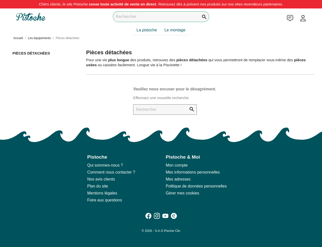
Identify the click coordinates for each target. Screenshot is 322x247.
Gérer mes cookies (182, 193)
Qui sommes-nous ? (105, 165)
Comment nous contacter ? (111, 172)
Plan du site (97, 186)
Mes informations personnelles (193, 172)
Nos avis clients (101, 179)
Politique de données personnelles (196, 186)
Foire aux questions (104, 200)
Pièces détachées (31, 53)
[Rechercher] (161, 16)
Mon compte (177, 165)
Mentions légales (102, 193)
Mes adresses (178, 179)
